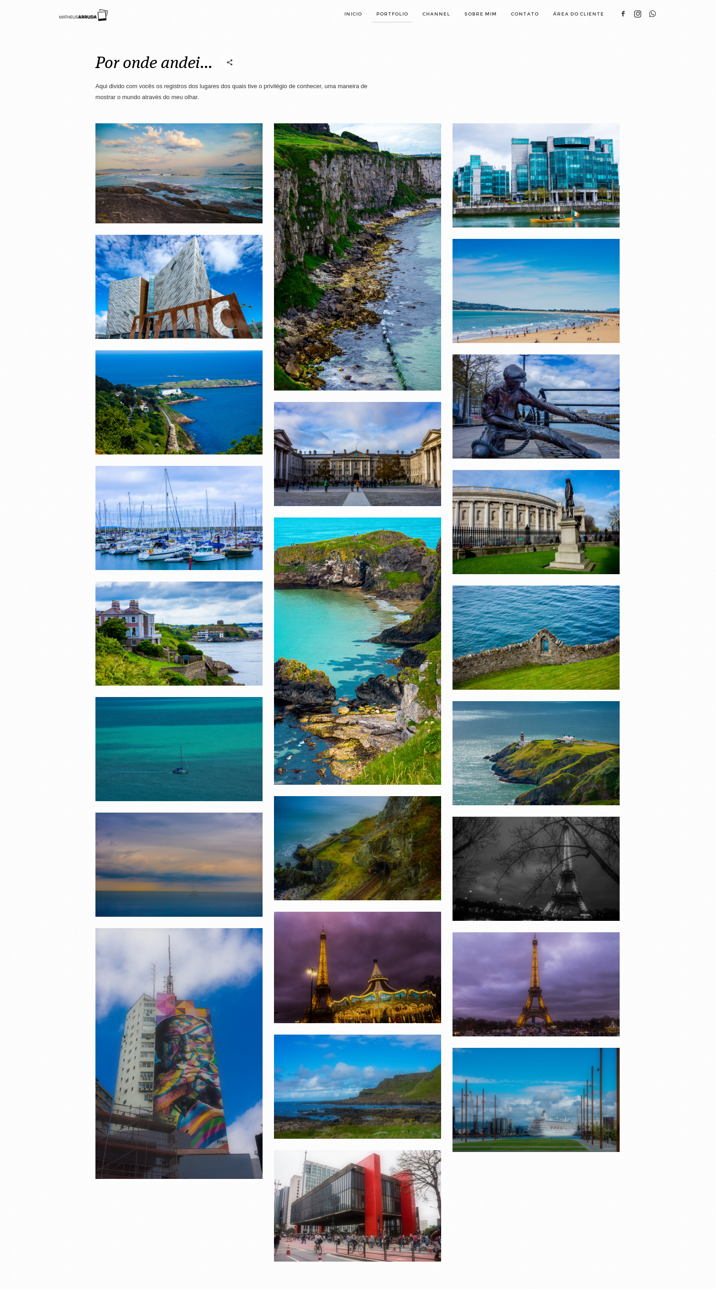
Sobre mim (480, 14)
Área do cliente (578, 14)
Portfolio (392, 14)
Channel (436, 14)
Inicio (353, 14)
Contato (525, 14)
